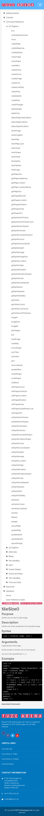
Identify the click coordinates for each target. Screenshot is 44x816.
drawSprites (16, 165)
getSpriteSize (16, 287)
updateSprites (17, 539)
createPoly (15, 92)
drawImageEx (17, 135)
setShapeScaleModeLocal (22, 409)
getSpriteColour (17, 239)
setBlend (15, 383)
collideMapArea (17, 48)
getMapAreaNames (19, 178)
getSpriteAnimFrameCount (22, 222)
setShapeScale (17, 404)
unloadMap (16, 526)
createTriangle (17, 105)
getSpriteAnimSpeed (20, 226)
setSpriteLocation (18, 461)
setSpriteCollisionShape (21, 439)
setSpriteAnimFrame (19, 417)
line (12, 335)
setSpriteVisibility (18, 495)
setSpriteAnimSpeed (19, 422)
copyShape (16, 61)
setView (14, 513)
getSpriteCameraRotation (22, 235)
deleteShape (16, 109)
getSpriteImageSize (19, 257)
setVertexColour (18, 504)
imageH (14, 317)
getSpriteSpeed (17, 291)
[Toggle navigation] (40, 4)
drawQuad (15, 148)
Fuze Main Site (7, 749)
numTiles (15, 352)
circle (13, 39)
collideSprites (17, 52)
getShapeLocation (19, 200)
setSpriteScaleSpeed (20, 482)
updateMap (16, 530)
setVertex (15, 500)
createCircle (16, 70)
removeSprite (17, 365)
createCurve (16, 74)
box (12, 31)
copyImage (16, 57)
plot (13, 361)
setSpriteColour (17, 443)
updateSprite (16, 535)
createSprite (16, 96)
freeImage (15, 170)
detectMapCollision (19, 122)
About (8, 595)
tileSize (14, 517)
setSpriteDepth (17, 452)
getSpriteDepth (17, 248)
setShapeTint (16, 413)
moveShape (16, 348)
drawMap (15, 139)
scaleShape (16, 378)
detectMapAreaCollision (21, 118)
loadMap (15, 343)
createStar (15, 100)
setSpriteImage (17, 456)
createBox (15, 65)
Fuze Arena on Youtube (10, 759)
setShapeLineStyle (19, 391)
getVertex (15, 300)
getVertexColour (18, 304)
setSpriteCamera (18, 430)
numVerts (15, 356)
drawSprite (15, 161)
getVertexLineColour (19, 309)
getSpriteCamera (18, 231)
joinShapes (15, 330)
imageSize (15, 322)
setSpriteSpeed (17, 487)
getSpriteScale (17, 278)
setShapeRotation (18, 400)
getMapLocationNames (21, 187)
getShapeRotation (19, 204)
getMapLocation (18, 183)
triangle (14, 522)
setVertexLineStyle (19, 509)
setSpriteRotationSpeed (21, 474)
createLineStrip (17, 87)
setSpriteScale (17, 478)
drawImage (16, 131)
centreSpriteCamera (19, 35)
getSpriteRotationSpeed (21, 274)
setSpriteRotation (18, 469)
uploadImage (16, 543)
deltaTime (15, 113)
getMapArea (16, 174)
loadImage (15, 339)
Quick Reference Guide (15, 600)
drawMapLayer (17, 144)
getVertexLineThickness (21, 313)
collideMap (15, 44)
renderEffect (16, 370)
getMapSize (16, 191)
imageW (14, 326)
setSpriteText (16, 491)
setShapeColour (18, 387)
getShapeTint (16, 213)
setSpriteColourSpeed (20, 448)
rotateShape (16, 374)
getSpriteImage (17, 252)
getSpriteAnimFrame (19, 218)
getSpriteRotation (18, 270)
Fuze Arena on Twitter (9, 754)
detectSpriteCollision (20, 126)
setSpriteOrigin (17, 465)
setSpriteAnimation (19, 426)
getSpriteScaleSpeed (20, 283)
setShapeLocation (19, 396)
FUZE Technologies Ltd (23, 810)
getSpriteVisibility (18, 296)
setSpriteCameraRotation (21, 435)
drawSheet (15, 157)
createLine (15, 83)
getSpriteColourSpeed (20, 244)
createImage (16, 79)
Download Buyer (8, 764)
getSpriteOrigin (17, 265)
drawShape (16, 152)
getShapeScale (17, 209)
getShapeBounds (18, 196)
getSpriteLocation (18, 261)
